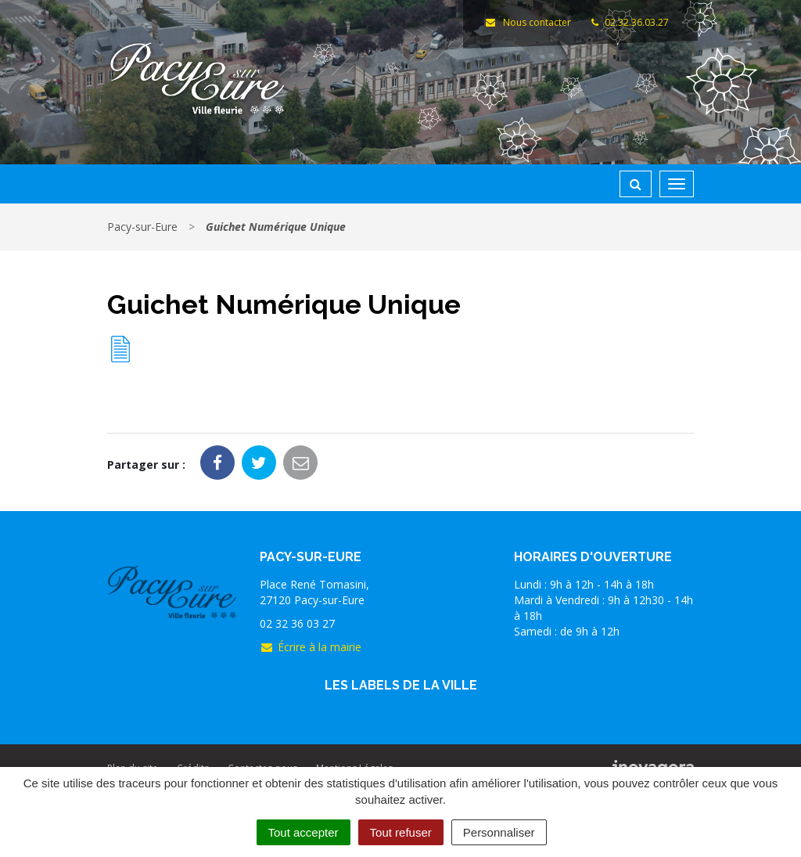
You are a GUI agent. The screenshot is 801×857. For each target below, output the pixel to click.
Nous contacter (527, 22)
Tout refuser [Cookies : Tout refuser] (401, 832)
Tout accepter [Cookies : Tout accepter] (303, 832)
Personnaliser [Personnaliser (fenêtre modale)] (499, 832)
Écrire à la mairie (310, 646)
